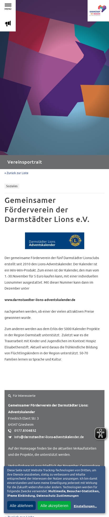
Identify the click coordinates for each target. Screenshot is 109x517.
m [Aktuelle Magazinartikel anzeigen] (8, 23)
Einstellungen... (85, 506)
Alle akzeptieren (54, 505)
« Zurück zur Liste (16, 173)
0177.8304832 (25, 430)
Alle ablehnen (21, 505)
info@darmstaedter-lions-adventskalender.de (49, 437)
